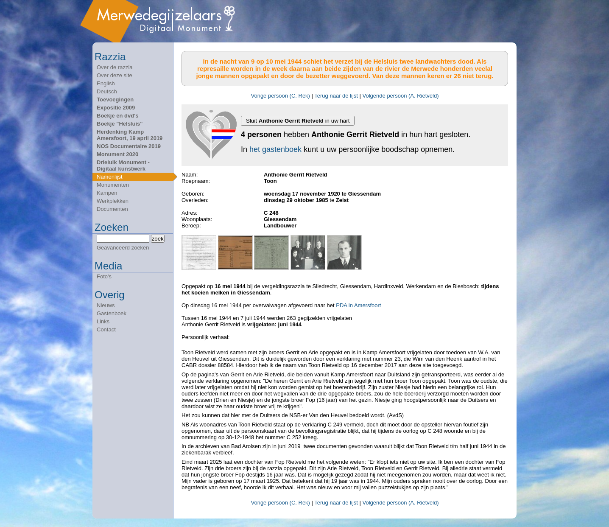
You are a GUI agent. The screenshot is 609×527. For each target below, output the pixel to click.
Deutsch (107, 91)
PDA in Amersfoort (358, 305)
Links (103, 321)
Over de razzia (115, 67)
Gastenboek (111, 313)
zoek (158, 238)
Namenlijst (110, 177)
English (106, 83)
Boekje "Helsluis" (119, 124)
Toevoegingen (115, 99)
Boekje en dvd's (117, 115)
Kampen (107, 193)
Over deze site (114, 75)
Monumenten (113, 185)
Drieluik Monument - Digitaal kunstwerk (123, 165)
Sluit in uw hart (297, 121)
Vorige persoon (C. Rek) (280, 96)
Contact (106, 329)
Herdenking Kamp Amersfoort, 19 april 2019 (129, 135)
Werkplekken (113, 201)
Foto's (104, 276)
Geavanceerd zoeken (123, 247)
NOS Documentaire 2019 (129, 146)
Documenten (112, 209)
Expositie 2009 (116, 107)
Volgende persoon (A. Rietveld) (401, 96)
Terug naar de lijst (336, 96)
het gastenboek (275, 149)
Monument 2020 (117, 154)
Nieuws (106, 305)
